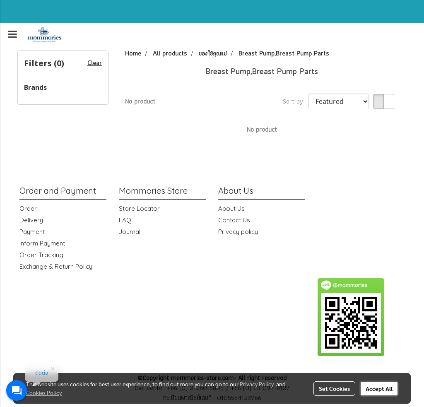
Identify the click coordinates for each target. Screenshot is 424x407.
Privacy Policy (257, 384)
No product (140, 101)
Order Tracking (41, 255)
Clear (94, 63)
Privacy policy (238, 232)
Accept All (379, 388)
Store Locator (139, 208)
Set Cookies (334, 388)
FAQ (125, 220)
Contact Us (234, 220)
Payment (32, 232)
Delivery (31, 220)
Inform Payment (42, 243)
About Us (231, 208)
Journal (129, 232)
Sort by (295, 101)
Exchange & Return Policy (55, 266)
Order (28, 208)
